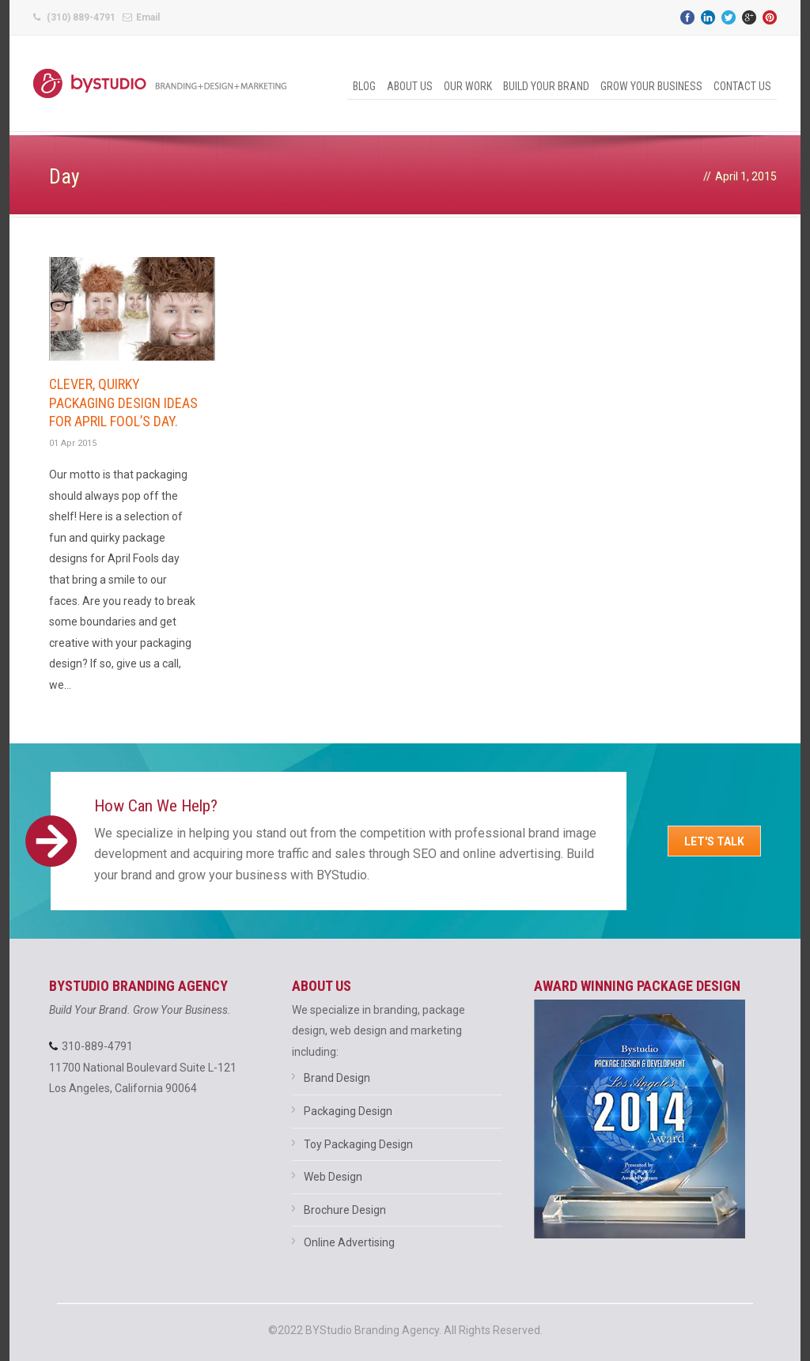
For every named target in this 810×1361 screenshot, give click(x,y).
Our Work (468, 86)
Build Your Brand (546, 86)
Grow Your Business (651, 86)
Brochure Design (345, 1210)
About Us (410, 86)
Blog (364, 86)
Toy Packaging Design (358, 1144)
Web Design (333, 1176)
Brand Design (337, 1078)
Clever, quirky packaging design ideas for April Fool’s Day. (123, 402)
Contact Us (742, 86)
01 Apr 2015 (73, 443)
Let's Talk (714, 841)
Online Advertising (349, 1242)
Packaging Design (348, 1111)
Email (148, 17)
